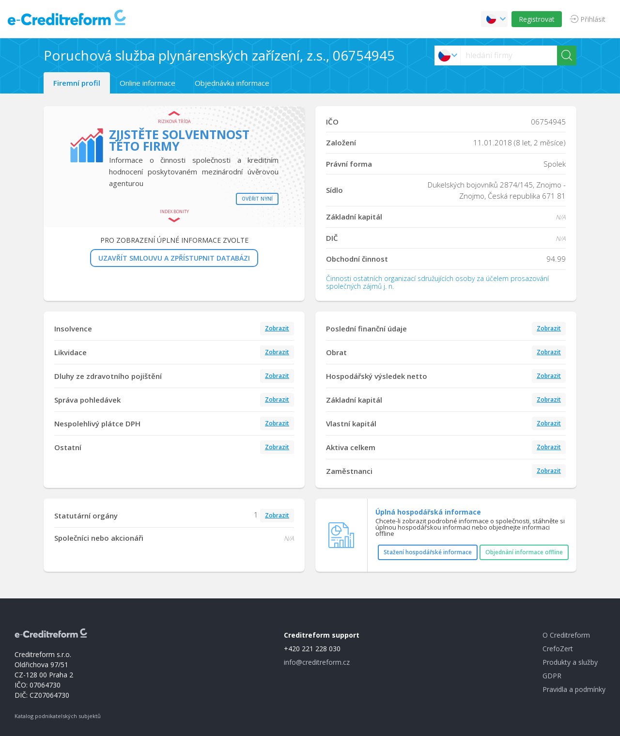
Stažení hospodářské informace (428, 552)
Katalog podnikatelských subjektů (58, 716)
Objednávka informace (232, 83)
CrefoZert (557, 648)
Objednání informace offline (524, 552)
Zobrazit (277, 328)
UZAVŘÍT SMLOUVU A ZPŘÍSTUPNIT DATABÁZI (174, 258)
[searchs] (509, 55)
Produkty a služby (570, 662)
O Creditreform (566, 635)
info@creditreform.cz (317, 662)
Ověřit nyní (257, 198)
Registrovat (537, 19)
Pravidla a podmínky (573, 689)
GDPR (551, 675)
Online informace (147, 83)
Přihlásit (592, 19)
